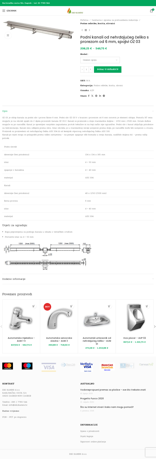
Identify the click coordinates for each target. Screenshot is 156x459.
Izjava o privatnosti (89, 431)
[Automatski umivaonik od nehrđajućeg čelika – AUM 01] (96, 318)
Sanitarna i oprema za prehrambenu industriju (115, 20)
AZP (92, 90)
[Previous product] (82, 30)
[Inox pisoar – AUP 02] (134, 318)
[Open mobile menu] (9, 11)
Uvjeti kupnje (86, 436)
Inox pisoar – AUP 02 (134, 338)
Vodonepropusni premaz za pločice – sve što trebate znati (113, 389)
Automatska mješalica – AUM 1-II (21, 339)
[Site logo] (78, 10)
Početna (84, 20)
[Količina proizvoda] (86, 69)
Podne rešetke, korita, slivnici (97, 23)
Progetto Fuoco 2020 (92, 398)
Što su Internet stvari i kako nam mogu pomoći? (107, 407)
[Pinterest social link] (96, 96)
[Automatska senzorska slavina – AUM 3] (59, 318)
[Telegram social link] (104, 96)
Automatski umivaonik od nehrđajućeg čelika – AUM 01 (97, 340)
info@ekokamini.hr (18, 405)
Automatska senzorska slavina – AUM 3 (59, 339)
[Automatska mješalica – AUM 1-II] (21, 318)
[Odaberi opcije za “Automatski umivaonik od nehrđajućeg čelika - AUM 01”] (109, 306)
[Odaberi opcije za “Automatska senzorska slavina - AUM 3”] (71, 306)
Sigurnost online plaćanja (93, 441)
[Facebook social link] (88, 96)
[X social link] (92, 96)
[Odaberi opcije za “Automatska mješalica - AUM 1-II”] (33, 306)
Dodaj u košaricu (107, 69)
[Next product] (89, 30)
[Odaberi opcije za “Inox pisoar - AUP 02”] (147, 306)
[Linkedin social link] (100, 96)
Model (83, 54)
